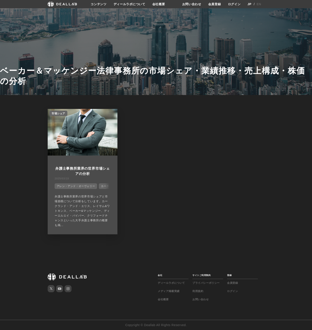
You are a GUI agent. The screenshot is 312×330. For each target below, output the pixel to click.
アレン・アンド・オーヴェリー (76, 186)
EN (259, 4)
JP (249, 4)
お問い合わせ (191, 4)
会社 (160, 275)
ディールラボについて (129, 4)
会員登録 (214, 4)
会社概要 (158, 4)
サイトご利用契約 (201, 275)
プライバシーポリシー (206, 282)
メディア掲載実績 (169, 291)
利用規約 (197, 291)
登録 (229, 275)
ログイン (234, 4)
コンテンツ (99, 4)
